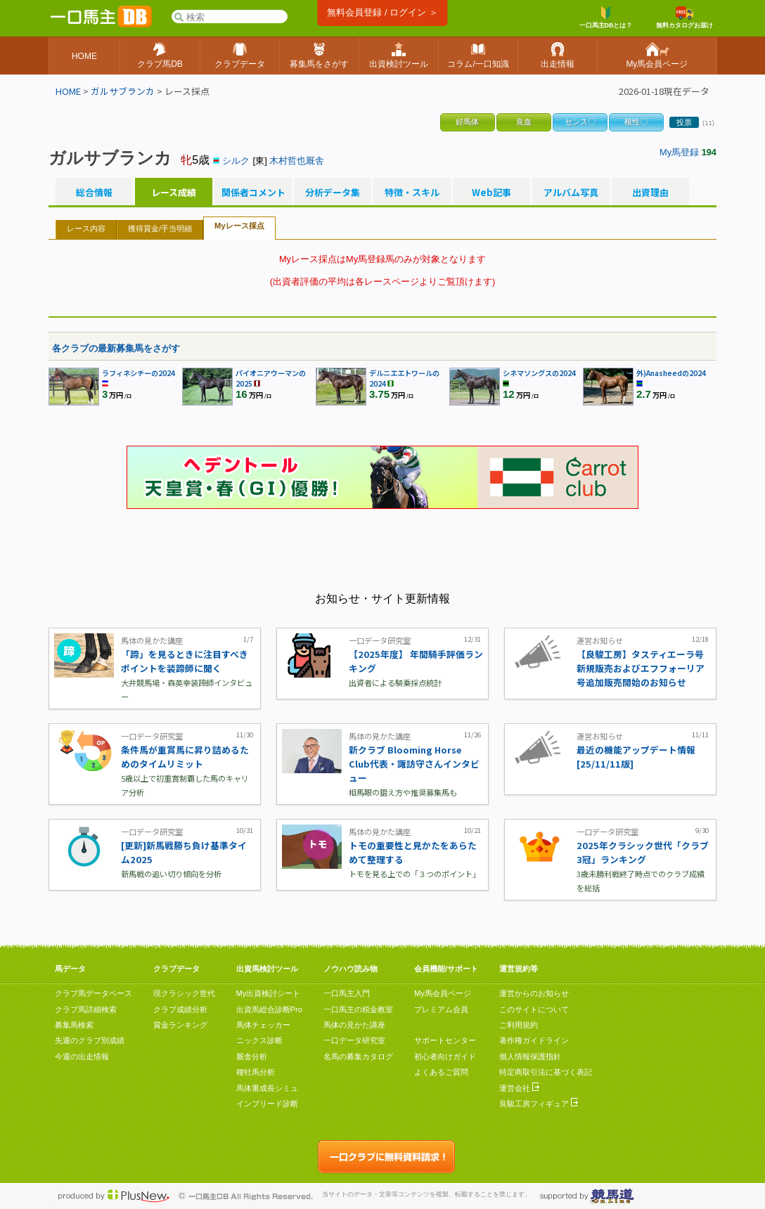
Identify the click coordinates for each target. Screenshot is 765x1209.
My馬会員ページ (442, 993)
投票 (684, 122)
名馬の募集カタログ (358, 1056)
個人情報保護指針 (530, 1056)
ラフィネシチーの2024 (138, 373)
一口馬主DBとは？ (606, 17)
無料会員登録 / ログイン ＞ (382, 12)
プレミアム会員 (441, 1009)
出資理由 (650, 192)
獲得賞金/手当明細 (160, 228)
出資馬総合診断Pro (269, 1009)
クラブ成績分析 (180, 1009)
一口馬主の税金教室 (358, 1009)
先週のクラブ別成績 (89, 1040)
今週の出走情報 (82, 1056)
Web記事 (491, 192)
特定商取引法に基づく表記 (545, 1072)
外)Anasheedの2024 (671, 373)
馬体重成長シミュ (267, 1088)
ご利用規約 (518, 1025)
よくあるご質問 (441, 1072)
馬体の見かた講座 (354, 1025)
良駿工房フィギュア (538, 1103)
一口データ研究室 (354, 1040)
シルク (236, 160)
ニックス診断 (259, 1040)
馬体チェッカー (263, 1025)
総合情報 (94, 192)
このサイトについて (534, 1009)
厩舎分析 (251, 1056)
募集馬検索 (74, 1025)
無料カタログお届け (684, 17)
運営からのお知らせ (534, 993)
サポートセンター (445, 1040)
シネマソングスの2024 (539, 373)
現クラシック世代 (184, 993)
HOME (68, 91)
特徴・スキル (412, 192)
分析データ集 (332, 192)
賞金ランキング (180, 1025)
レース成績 (173, 192)
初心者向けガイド (445, 1056)
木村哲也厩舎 (296, 160)
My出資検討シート (268, 993)
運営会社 (519, 1088)
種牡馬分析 (255, 1072)
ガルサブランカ (123, 91)
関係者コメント (253, 192)
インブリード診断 (267, 1103)
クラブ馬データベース (93, 993)
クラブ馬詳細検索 (86, 1009)
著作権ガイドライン (534, 1040)
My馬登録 (679, 152)
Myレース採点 (239, 225)
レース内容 (86, 228)
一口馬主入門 (346, 993)
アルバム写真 (571, 192)
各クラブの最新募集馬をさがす (116, 348)
